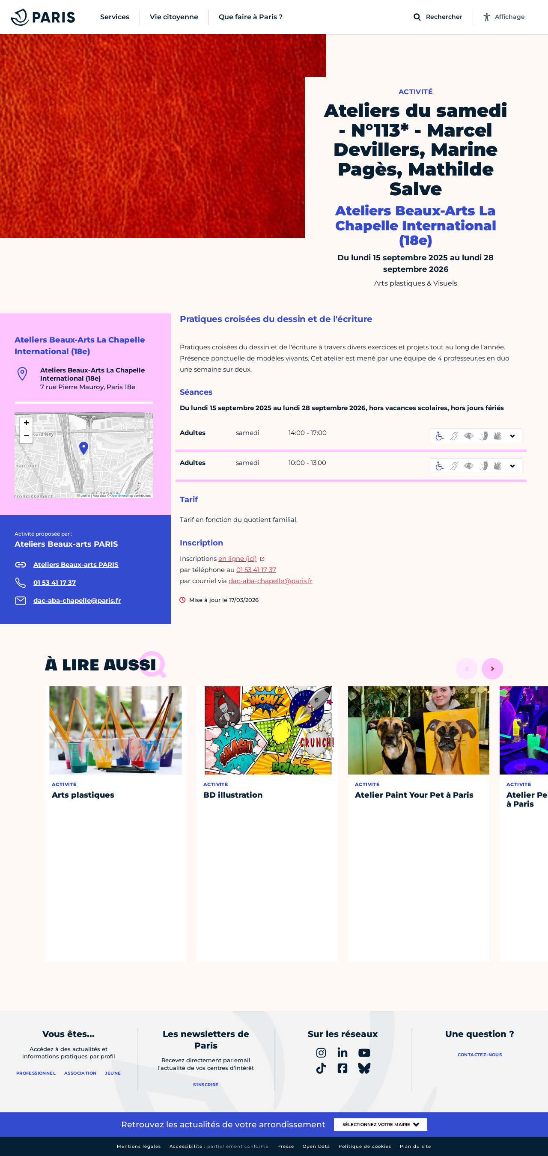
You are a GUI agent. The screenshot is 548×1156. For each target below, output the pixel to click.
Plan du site (415, 1146)
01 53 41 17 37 (256, 570)
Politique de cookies (365, 1146)
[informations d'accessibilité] (476, 436)
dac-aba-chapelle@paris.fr (271, 581)
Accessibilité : (219, 1146)
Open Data (316, 1146)
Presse (285, 1146)
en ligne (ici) (237, 558)
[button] (83, 448)
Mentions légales (139, 1146)
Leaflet (83, 496)
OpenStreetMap (121, 496)
